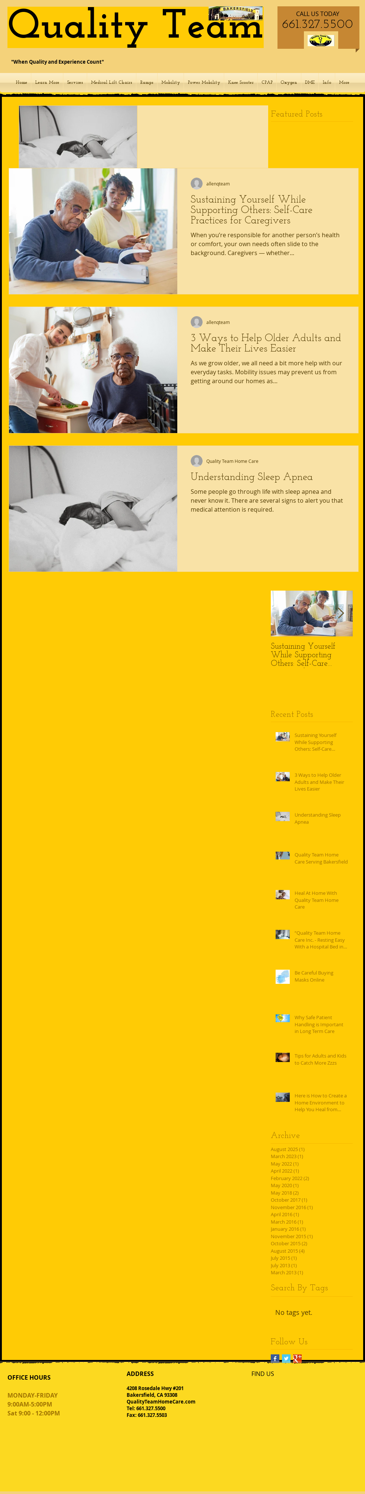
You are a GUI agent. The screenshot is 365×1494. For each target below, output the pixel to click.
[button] (47, 82)
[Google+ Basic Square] (297, 1358)
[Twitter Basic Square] (286, 1358)
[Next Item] (340, 614)
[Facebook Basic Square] (275, 1358)
